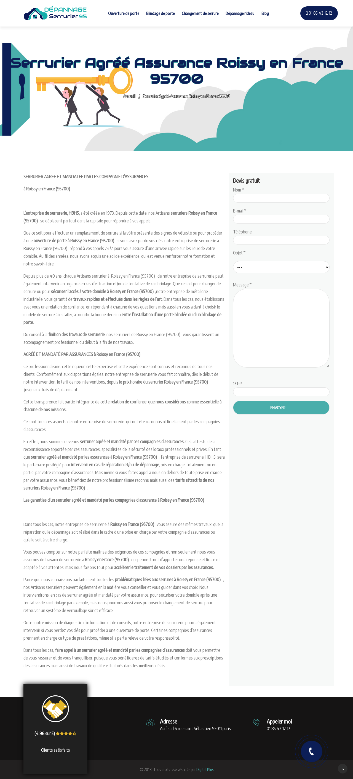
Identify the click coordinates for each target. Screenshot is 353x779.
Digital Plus (204, 769)
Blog (265, 13)
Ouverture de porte (123, 13)
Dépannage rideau (240, 13)
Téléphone (281, 236)
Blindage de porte (160, 13)
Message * (281, 325)
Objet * (239, 253)
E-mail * (281, 215)
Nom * (281, 194)
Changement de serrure (200, 13)
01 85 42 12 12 (319, 13)
